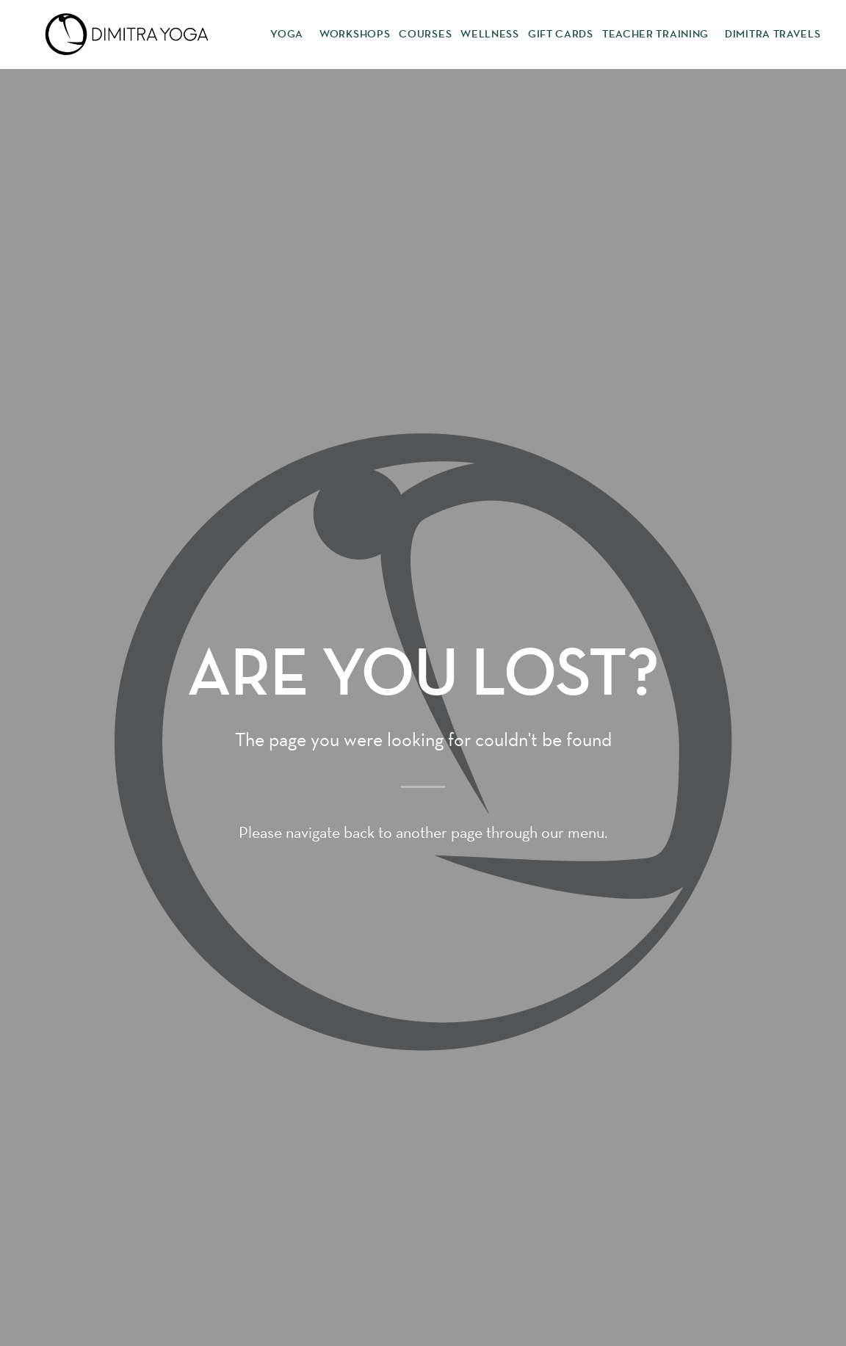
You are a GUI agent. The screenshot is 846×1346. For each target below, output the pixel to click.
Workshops (354, 34)
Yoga (290, 34)
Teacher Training (659, 34)
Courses (425, 34)
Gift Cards (560, 34)
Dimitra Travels (773, 34)
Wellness (489, 34)
